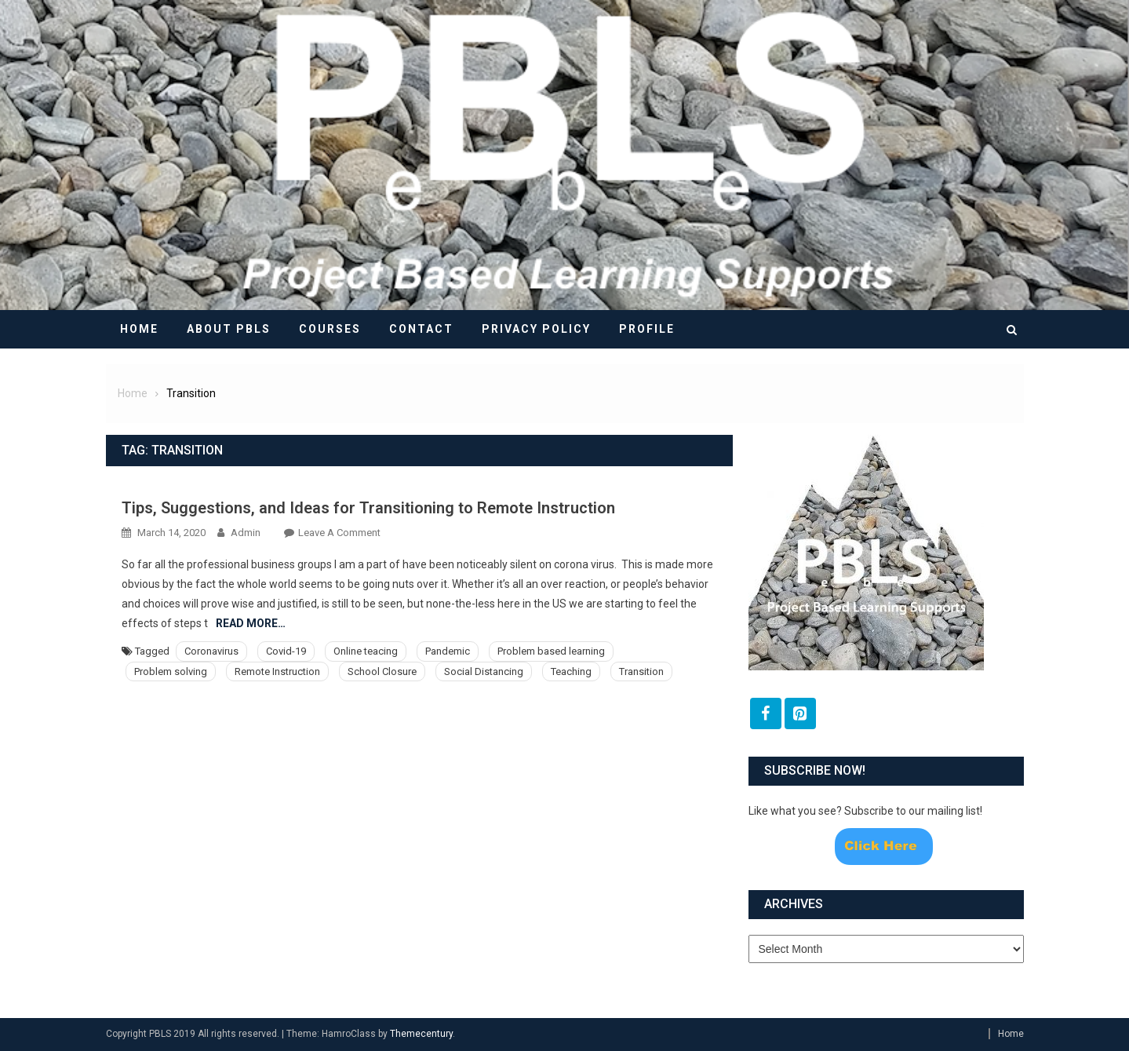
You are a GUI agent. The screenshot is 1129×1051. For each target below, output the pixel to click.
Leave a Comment (339, 532)
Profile (647, 329)
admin (245, 532)
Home (139, 329)
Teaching (571, 671)
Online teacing (365, 651)
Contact (421, 329)
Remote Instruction (277, 671)
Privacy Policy (536, 329)
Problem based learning (551, 651)
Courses (330, 329)
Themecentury (421, 1033)
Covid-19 (286, 651)
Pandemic (447, 651)
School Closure (382, 671)
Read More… (251, 623)
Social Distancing (483, 671)
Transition (641, 671)
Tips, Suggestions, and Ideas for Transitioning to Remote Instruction (368, 507)
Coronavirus (211, 651)
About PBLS (229, 329)
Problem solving (170, 671)
